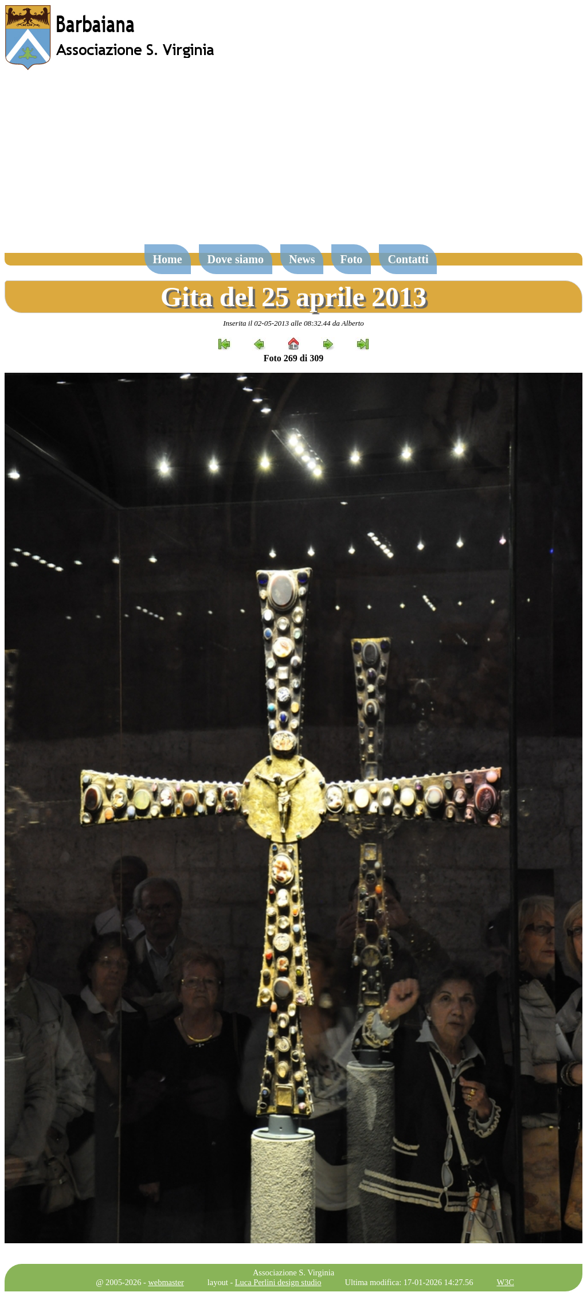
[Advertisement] (293, 163)
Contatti (408, 259)
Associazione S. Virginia (293, 1272)
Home (167, 259)
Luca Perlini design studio (278, 1282)
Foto (351, 259)
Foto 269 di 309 (293, 358)
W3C (505, 1282)
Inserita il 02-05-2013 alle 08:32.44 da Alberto (293, 323)
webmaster (165, 1282)
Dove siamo (236, 259)
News (302, 259)
